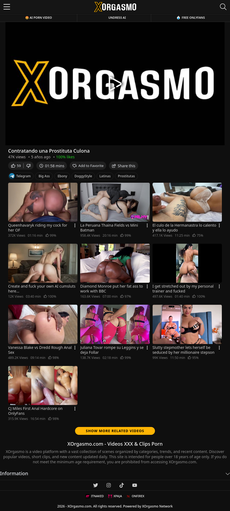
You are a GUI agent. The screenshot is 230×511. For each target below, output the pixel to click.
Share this (123, 165)
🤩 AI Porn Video (38, 17)
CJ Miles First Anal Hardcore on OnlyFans (35, 411)
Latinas (105, 176)
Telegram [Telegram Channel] (20, 176)
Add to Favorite (87, 165)
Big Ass (44, 176)
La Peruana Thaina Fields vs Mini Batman (109, 228)
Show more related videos (115, 430)
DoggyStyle (83, 176)
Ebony (62, 176)
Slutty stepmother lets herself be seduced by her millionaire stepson (184, 350)
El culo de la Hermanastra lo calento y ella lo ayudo (184, 228)
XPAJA (115, 496)
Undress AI (117, 17)
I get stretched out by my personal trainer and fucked (183, 289)
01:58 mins (51, 165)
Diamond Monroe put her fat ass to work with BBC (111, 289)
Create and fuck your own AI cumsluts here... (41, 289)
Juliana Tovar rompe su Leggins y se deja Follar (112, 350)
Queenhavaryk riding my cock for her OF (37, 228)
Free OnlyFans (190, 17)
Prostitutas (126, 176)
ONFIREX (135, 496)
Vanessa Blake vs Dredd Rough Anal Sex (40, 350)
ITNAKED (95, 496)
